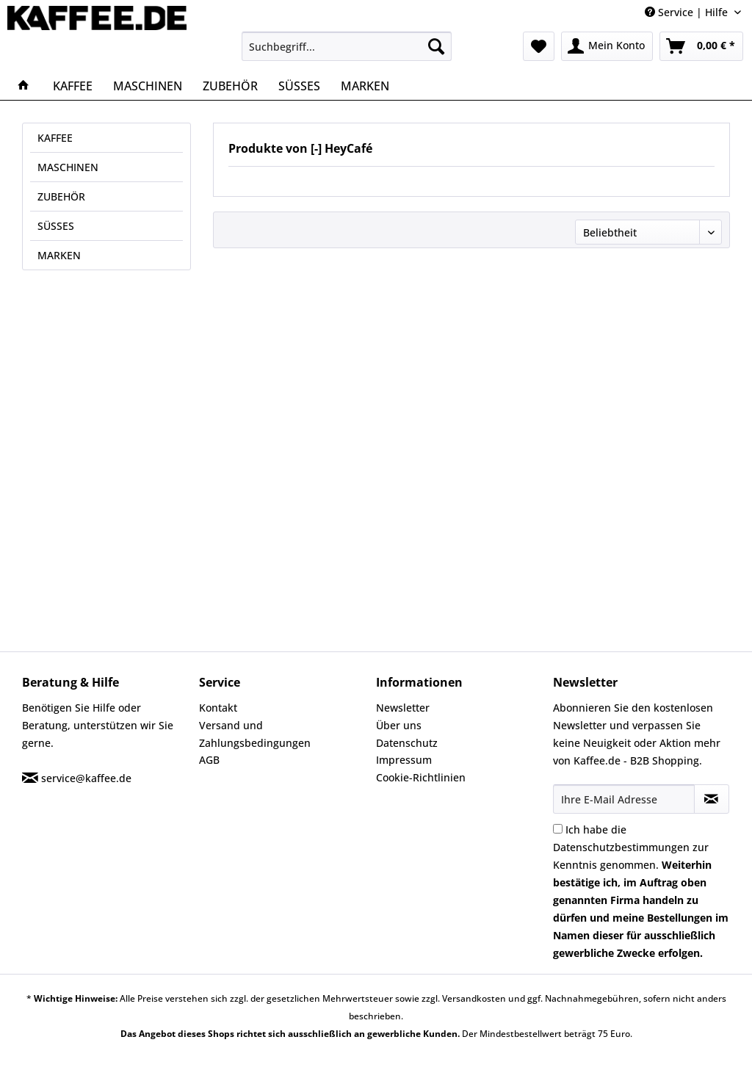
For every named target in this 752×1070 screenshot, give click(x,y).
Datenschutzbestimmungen (621, 847)
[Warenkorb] (701, 46)
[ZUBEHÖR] (230, 86)
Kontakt (218, 708)
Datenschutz (407, 743)
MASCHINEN (67, 167)
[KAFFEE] (73, 86)
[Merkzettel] (538, 46)
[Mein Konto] (607, 46)
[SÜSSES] (299, 86)
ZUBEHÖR (61, 196)
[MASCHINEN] (147, 86)
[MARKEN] (365, 86)
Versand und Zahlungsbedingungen (255, 734)
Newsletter (403, 708)
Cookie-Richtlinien (421, 777)
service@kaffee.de (86, 778)
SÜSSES (55, 226)
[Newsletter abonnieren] (711, 799)
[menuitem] (347, 46)
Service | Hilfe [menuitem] (688, 12)
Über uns (399, 725)
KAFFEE (55, 138)
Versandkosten (474, 998)
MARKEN (59, 255)
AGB (209, 760)
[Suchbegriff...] (347, 46)
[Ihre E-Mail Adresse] (624, 799)
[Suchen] (436, 46)
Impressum (404, 760)
